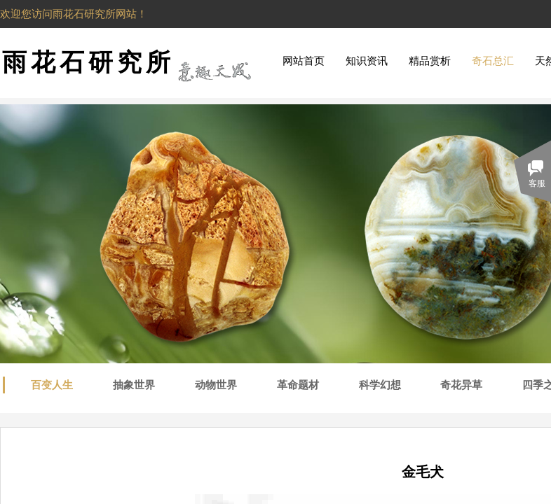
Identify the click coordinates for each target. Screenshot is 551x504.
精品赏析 (430, 60)
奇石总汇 (493, 60)
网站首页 (304, 60)
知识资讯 (367, 60)
